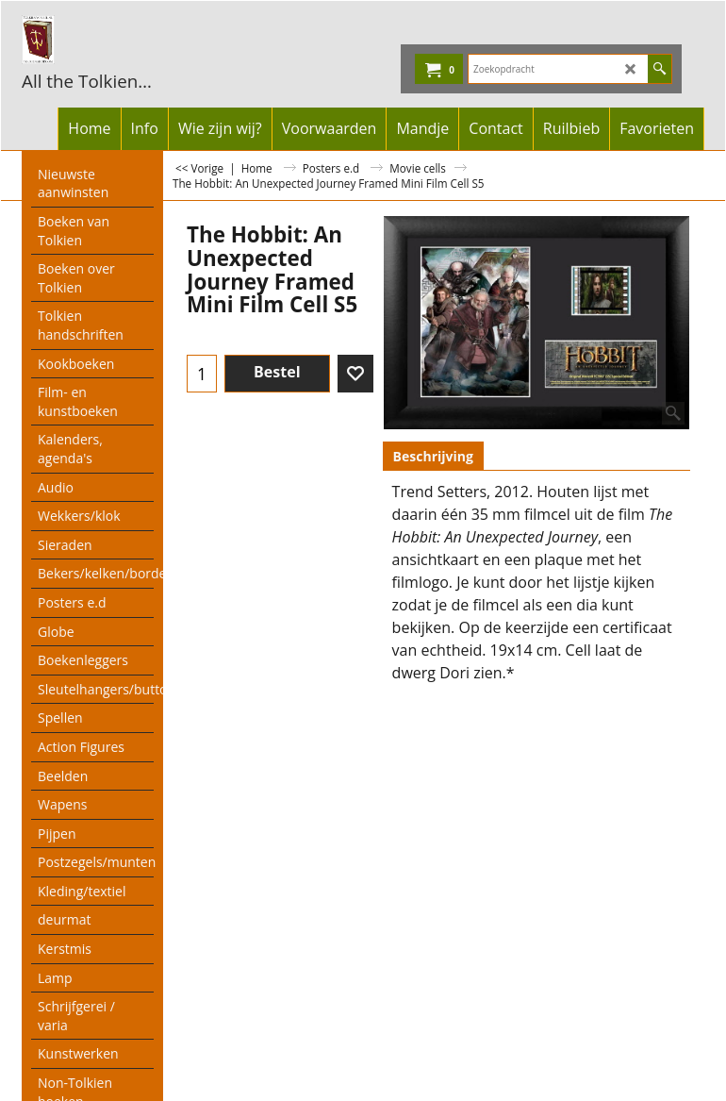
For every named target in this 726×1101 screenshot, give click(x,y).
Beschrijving (433, 456)
